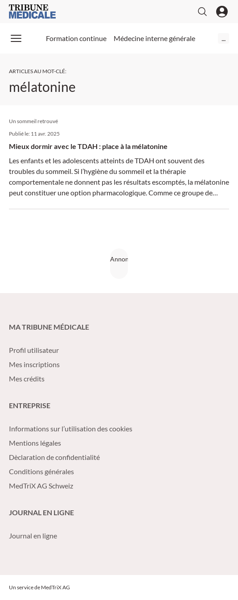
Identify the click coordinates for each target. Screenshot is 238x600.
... (224, 38)
